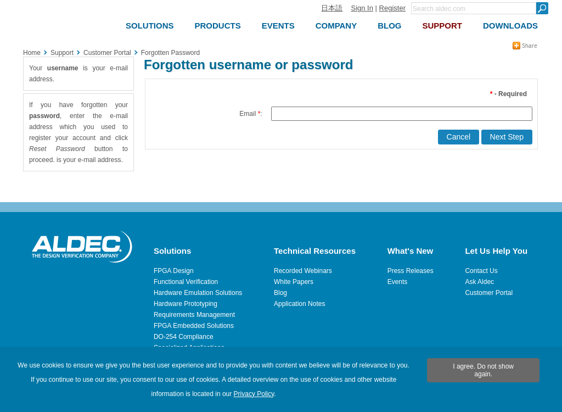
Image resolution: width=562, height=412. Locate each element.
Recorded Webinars (303, 271)
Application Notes (299, 304)
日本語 (331, 8)
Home (32, 53)
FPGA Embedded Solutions (194, 326)
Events (397, 282)
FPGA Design (174, 271)
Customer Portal (489, 293)
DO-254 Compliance (183, 337)
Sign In (362, 8)
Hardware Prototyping (185, 304)
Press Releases (410, 271)
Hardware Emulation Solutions (198, 293)
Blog (280, 293)
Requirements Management (194, 315)
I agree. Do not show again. (483, 370)
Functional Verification (186, 282)
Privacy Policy (254, 394)
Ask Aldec (479, 282)
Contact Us (481, 271)
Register (392, 8)
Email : (250, 114)
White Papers (293, 282)
